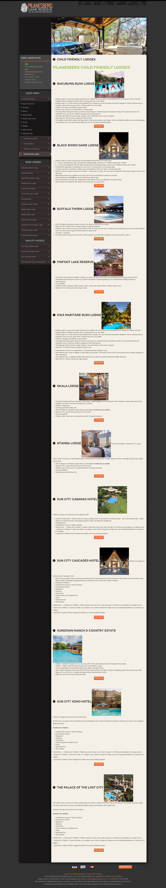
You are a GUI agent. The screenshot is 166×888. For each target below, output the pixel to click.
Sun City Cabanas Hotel (30, 246)
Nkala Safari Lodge (28, 214)
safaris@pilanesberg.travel (33, 72)
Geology (25, 107)
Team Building (29, 144)
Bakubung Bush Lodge (30, 168)
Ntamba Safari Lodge (29, 220)
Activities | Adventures (32, 149)
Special (129, 3)
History (25, 111)
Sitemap (99, 874)
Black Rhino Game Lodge (31, 178)
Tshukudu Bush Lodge (30, 235)
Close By (104, 3)
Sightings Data (27, 133)
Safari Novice (27, 130)
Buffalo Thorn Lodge (29, 183)
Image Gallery (27, 115)
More (140, 3)
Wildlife (25, 126)
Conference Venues (30, 138)
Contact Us (67, 874)
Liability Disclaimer (79, 874)
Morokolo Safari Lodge (30, 204)
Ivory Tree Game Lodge (30, 194)
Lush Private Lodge (28, 188)
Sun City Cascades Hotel (30, 251)
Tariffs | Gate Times (29, 118)
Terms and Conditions (114, 876)
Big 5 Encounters (28, 104)
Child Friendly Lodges (31, 154)
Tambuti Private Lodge (29, 230)
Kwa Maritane (26, 199)
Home (83, 3)
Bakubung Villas (27, 173)
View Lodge (98, 126)
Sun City (116, 3)
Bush (92, 3)
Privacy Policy (90, 874)
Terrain (24, 122)
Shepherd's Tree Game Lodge (32, 225)
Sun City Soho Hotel (29, 257)
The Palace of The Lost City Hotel (33, 262)
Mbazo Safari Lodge (29, 209)
